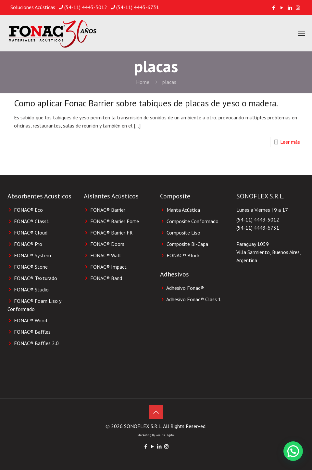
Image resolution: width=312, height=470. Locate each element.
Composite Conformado (192, 221)
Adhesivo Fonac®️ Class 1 (193, 299)
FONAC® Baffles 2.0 (36, 343)
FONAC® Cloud (30, 232)
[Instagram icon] (297, 8)
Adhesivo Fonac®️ (185, 288)
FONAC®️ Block (183, 255)
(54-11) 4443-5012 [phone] (85, 7)
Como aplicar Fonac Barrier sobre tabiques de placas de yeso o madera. (146, 103)
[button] (293, 451)
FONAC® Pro (28, 244)
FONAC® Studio (31, 289)
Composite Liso (183, 232)
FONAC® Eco (28, 210)
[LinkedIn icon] (289, 8)
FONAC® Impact (108, 266)
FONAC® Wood (30, 320)
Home (142, 82)
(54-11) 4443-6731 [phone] (137, 7)
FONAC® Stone (31, 266)
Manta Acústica (183, 210)
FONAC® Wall (105, 255)
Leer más (290, 142)
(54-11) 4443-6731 (257, 227)
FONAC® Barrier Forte (114, 221)
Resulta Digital (165, 435)
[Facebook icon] (273, 8)
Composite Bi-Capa (187, 244)
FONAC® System (32, 255)
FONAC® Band (106, 278)
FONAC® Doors (107, 244)
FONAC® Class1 (31, 221)
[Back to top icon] (156, 412)
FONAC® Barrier (107, 210)
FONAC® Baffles (32, 332)
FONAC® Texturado (35, 278)
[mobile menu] (301, 33)
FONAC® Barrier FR (111, 232)
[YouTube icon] (281, 8)
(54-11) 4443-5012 (257, 219)
